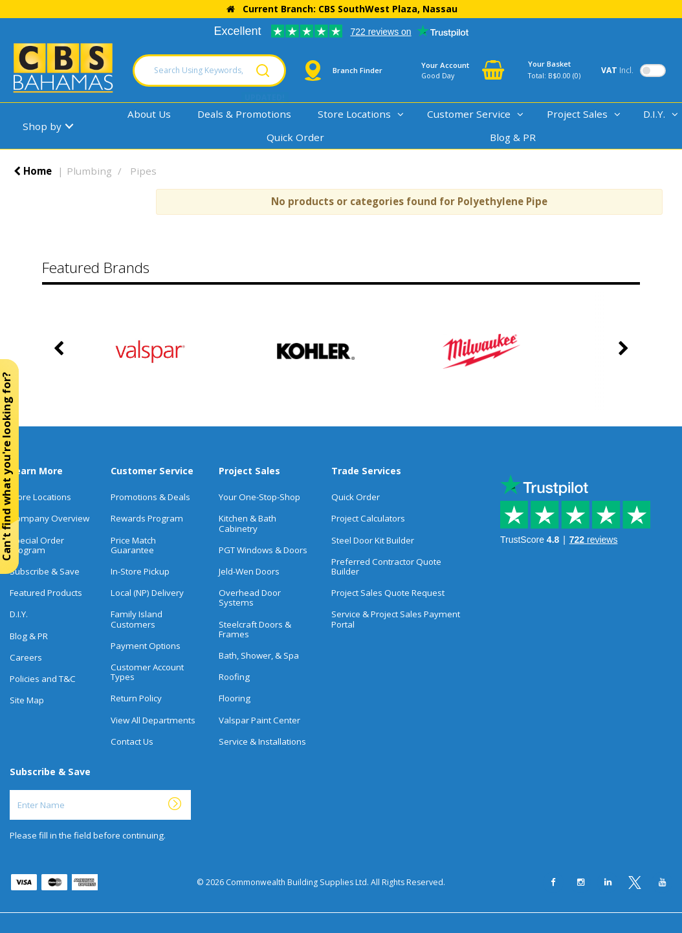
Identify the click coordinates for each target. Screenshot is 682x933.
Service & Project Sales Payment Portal (395, 619)
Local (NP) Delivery (147, 592)
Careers (26, 657)
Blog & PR (513, 137)
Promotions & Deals (150, 497)
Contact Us (132, 741)
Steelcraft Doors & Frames (255, 629)
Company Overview (49, 518)
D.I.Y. (19, 614)
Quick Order (295, 137)
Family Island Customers (136, 619)
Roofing (234, 677)
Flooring (234, 698)
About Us (149, 113)
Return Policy (136, 698)
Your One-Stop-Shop (259, 497)
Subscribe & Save (45, 571)
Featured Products (46, 592)
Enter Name (13, 789)
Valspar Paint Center (259, 720)
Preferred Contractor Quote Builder (386, 566)
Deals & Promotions (244, 113)
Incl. (617, 70)
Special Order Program (37, 545)
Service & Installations (262, 741)
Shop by (42, 126)
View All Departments (153, 720)
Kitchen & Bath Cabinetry (247, 523)
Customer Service (469, 113)
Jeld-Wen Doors (249, 571)
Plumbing (89, 170)
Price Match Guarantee (133, 545)
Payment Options (146, 646)
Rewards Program (147, 518)
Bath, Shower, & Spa (259, 655)
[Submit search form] (263, 70)
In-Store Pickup (140, 571)
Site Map (27, 700)
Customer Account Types (147, 672)
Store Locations (354, 113)
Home (33, 170)
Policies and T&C (43, 679)
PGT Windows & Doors (263, 550)
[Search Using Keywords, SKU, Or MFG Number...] (209, 70)
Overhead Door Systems (250, 597)
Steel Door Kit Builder (372, 540)
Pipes (143, 170)
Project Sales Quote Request (388, 592)
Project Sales (577, 113)
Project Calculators (368, 518)
